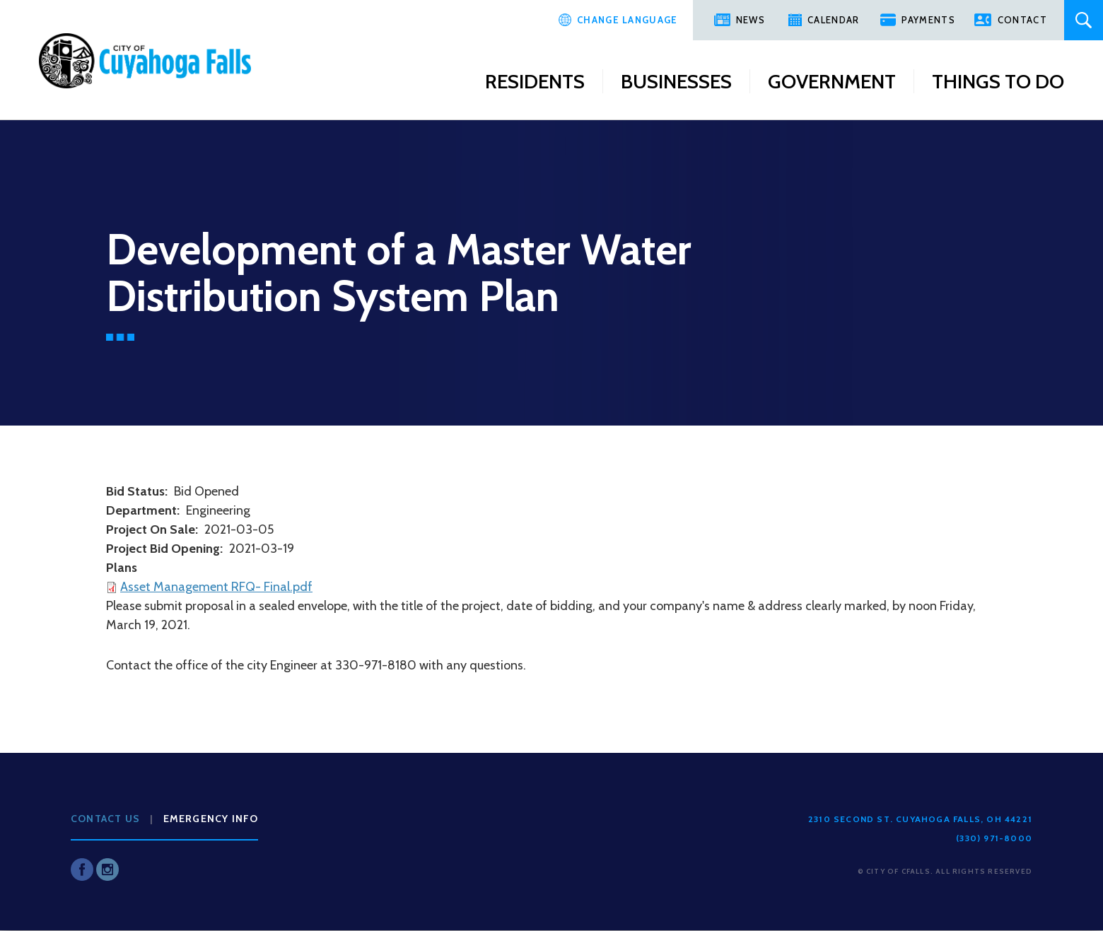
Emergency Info (211, 818)
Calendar (833, 19)
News (750, 19)
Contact (1022, 19)
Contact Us (105, 818)
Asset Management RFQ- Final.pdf (216, 587)
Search (1083, 20)
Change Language (627, 19)
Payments (928, 19)
